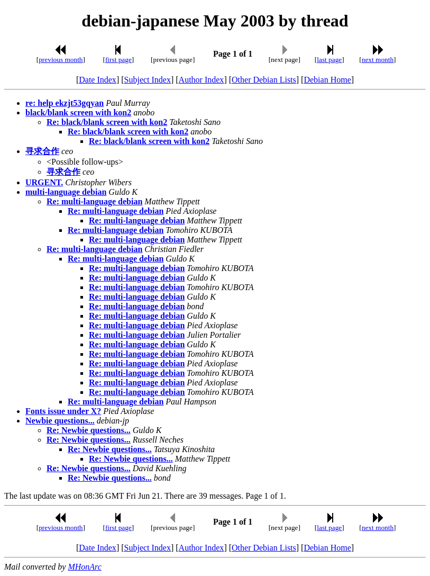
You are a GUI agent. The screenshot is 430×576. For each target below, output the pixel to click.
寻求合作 (42, 151)
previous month (61, 60)
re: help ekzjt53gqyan (64, 102)
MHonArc (84, 566)
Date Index (97, 79)
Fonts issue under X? (63, 411)
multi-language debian (65, 191)
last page (329, 60)
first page (118, 60)
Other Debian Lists (264, 79)
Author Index (201, 79)
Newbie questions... (60, 420)
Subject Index (147, 79)
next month (378, 60)
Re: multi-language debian (94, 201)
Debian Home (327, 79)
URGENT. (44, 182)
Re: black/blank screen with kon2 (107, 122)
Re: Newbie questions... (89, 430)
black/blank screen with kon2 (78, 112)
